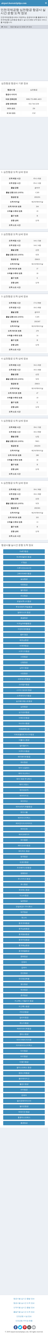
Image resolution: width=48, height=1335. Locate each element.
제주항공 (24, 912)
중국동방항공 (24, 934)
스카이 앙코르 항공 (24, 690)
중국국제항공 (24, 923)
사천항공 (24, 657)
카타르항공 (24, 1012)
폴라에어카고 (24, 1079)
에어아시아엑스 (24, 818)
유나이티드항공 (24, 879)
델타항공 (24, 590)
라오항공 (24, 596)
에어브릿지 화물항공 (24, 807)
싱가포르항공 (24, 712)
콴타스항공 (24, 1034)
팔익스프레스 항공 (24, 1067)
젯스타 (24, 918)
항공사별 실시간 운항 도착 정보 (21, 27)
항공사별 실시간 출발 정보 (24, 1299)
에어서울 (24, 812)
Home (4, 27)
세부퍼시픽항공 (24, 679)
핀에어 (24, 1095)
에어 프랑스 (24, 784)
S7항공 (24, 562)
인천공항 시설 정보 (24, 1316)
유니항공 (24, 884)
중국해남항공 (24, 945)
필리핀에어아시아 (24, 1101)
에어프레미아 (24, 834)
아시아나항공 (24, 723)
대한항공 (24, 585)
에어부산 (24, 801)
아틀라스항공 (24, 740)
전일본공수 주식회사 (24, 907)
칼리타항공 (24, 1018)
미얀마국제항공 (24, 629)
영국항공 (24, 857)
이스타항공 (24, 895)
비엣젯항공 (24, 646)
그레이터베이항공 (24, 574)
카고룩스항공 (24, 1006)
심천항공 (24, 707)
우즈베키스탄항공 (24, 868)
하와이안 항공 (24, 1112)
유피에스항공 (24, 890)
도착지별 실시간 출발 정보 (24, 1308)
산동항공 (24, 662)
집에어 (24, 968)
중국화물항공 (24, 951)
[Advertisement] (24, 54)
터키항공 (24, 1056)
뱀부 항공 (24, 635)
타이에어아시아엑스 (24, 1045)
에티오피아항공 (24, 845)
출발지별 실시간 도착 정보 (24, 1312)
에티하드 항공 (24, 851)
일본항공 (24, 901)
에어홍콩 (24, 840)
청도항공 (24, 984)
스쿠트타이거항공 (24, 696)
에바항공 (24, 762)
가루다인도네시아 (24, 568)
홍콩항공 (24, 1123)
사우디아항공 (24, 651)
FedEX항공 (24, 551)
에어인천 (24, 829)
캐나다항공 (24, 1023)
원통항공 (24, 873)
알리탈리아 (24, 746)
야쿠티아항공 (24, 751)
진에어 (24, 962)
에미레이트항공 (24, 757)
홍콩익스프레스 (24, 1117)
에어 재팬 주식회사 (24, 779)
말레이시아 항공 (24, 612)
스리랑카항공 (24, 685)
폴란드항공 (24, 1084)
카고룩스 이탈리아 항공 (24, 1001)
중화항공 (24, 956)
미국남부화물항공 (24, 623)
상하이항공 (24, 668)
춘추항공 (24, 995)
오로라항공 (24, 862)
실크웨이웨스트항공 (24, 701)
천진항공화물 (24, 979)
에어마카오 (24, 796)
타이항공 (24, 1051)
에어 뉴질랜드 (24, 768)
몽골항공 (24, 618)
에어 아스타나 (24, 773)
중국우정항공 (24, 940)
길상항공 (24, 579)
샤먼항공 (24, 673)
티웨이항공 (24, 1062)
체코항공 (24, 990)
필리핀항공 (24, 1106)
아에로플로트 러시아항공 (24, 734)
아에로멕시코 (24, 729)
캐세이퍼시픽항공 (24, 1029)
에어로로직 (24, 790)
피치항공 (24, 1090)
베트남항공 (24, 640)
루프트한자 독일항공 (24, 607)
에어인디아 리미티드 (24, 823)
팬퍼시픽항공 (24, 1073)
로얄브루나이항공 (24, 601)
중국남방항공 (24, 929)
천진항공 (24, 973)
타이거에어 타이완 (24, 1040)
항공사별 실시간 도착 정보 (24, 1303)
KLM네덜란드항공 (24, 557)
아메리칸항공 (24, 718)
